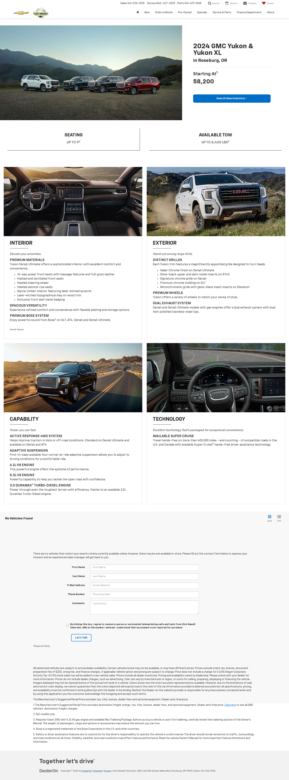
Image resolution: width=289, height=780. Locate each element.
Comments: (78, 603)
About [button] (270, 12)
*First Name (78, 567)
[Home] (138, 12)
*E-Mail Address (76, 585)
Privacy (107, 771)
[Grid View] (268, 519)
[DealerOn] (48, 771)
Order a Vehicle (164, 12)
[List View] (279, 519)
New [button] (147, 12)
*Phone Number (76, 594)
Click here (230, 705)
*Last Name (78, 576)
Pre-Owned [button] (184, 12)
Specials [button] (202, 12)
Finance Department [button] (249, 12)
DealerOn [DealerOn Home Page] (87, 771)
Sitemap (97, 771)
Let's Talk (81, 637)
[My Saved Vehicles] (267, 3)
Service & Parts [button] (222, 12)
